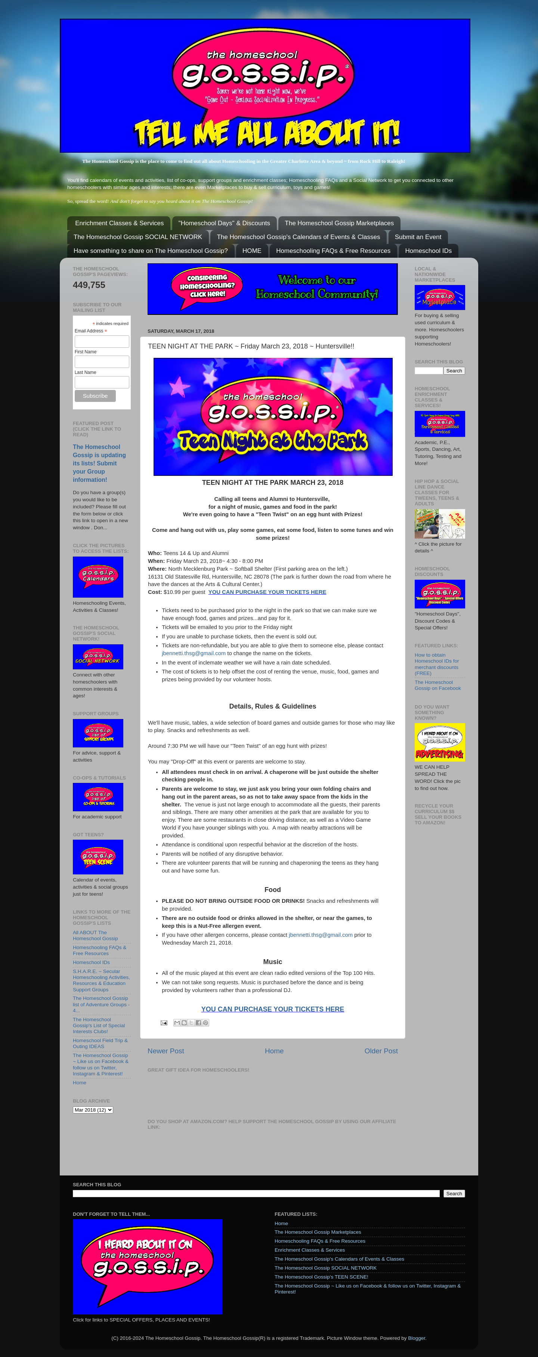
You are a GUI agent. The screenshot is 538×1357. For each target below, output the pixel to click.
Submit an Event (418, 237)
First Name (86, 351)
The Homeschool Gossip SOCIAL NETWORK (138, 237)
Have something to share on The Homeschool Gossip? (151, 250)
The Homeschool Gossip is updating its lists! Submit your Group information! (99, 463)
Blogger (416, 1338)
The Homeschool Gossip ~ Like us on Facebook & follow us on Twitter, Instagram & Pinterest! (101, 1064)
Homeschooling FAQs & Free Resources (333, 250)
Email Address (91, 331)
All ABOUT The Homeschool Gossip (95, 935)
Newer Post (166, 1051)
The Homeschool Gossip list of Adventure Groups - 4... (101, 1004)
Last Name (85, 372)
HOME (252, 250)
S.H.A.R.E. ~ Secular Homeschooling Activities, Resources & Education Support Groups (101, 980)
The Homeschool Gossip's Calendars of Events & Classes (298, 237)
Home (274, 1051)
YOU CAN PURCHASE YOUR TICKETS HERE (267, 592)
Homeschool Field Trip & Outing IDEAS (100, 1043)
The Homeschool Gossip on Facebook (438, 685)
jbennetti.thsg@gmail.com (194, 653)
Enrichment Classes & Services (119, 223)
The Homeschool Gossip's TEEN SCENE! (321, 1277)
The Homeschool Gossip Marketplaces (339, 223)
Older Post (381, 1051)
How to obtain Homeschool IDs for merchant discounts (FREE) (437, 664)
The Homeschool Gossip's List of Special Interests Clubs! (99, 1025)
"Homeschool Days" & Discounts (224, 223)
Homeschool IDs (428, 250)
